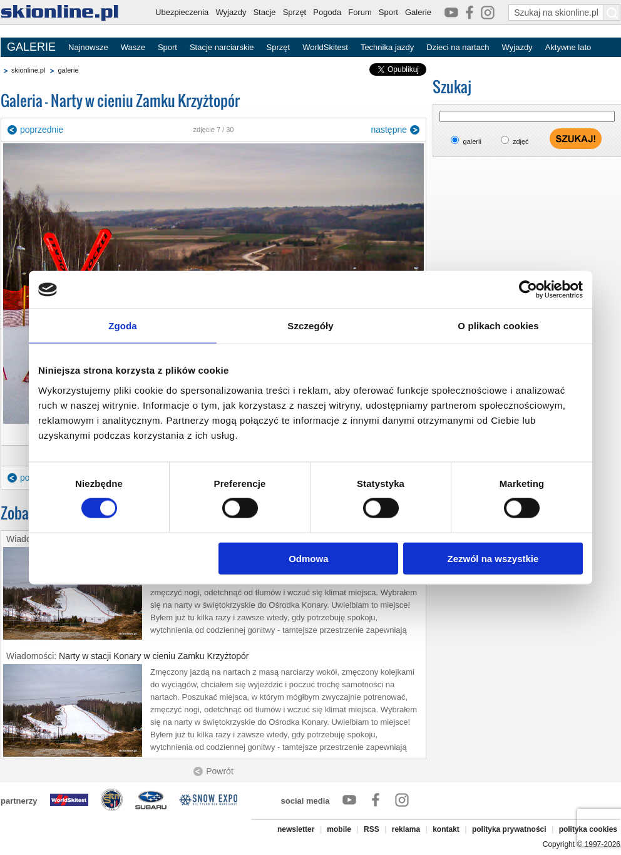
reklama (406, 829)
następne (389, 130)
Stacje (264, 12)
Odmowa (308, 558)
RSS (371, 829)
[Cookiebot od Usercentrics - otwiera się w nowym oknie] (528, 289)
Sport (388, 12)
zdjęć (521, 141)
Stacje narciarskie (222, 47)
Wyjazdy (230, 12)
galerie (68, 70)
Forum (360, 12)
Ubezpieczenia (181, 12)
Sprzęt (295, 12)
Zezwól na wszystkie (493, 558)
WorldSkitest (325, 47)
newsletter (295, 829)
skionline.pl (28, 70)
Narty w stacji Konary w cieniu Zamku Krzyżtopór (154, 656)
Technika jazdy (387, 47)
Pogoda (327, 12)
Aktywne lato (568, 47)
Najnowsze (88, 47)
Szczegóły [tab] (310, 325)
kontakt (446, 829)
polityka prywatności (509, 829)
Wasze (133, 47)
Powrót (220, 771)
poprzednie (41, 130)
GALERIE (31, 47)
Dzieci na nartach (457, 47)
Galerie (418, 12)
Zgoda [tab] (122, 325)
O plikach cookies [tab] (498, 325)
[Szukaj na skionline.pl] (612, 12)
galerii (472, 141)
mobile (339, 829)
